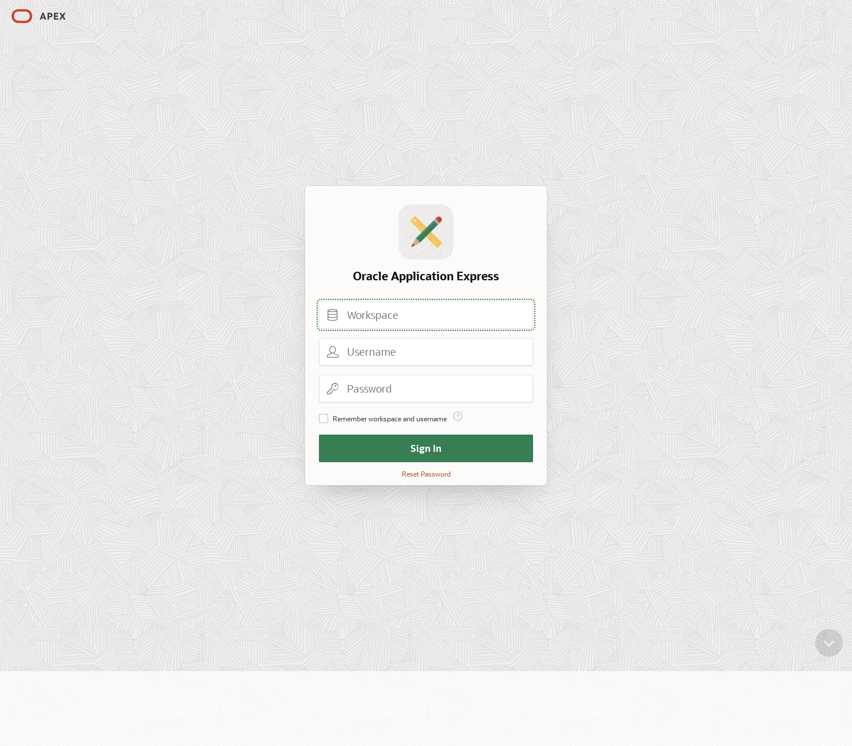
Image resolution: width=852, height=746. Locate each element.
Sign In (426, 448)
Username (333, 351)
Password (333, 388)
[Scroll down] (829, 629)
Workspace (333, 315)
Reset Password (426, 473)
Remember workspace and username (390, 418)
